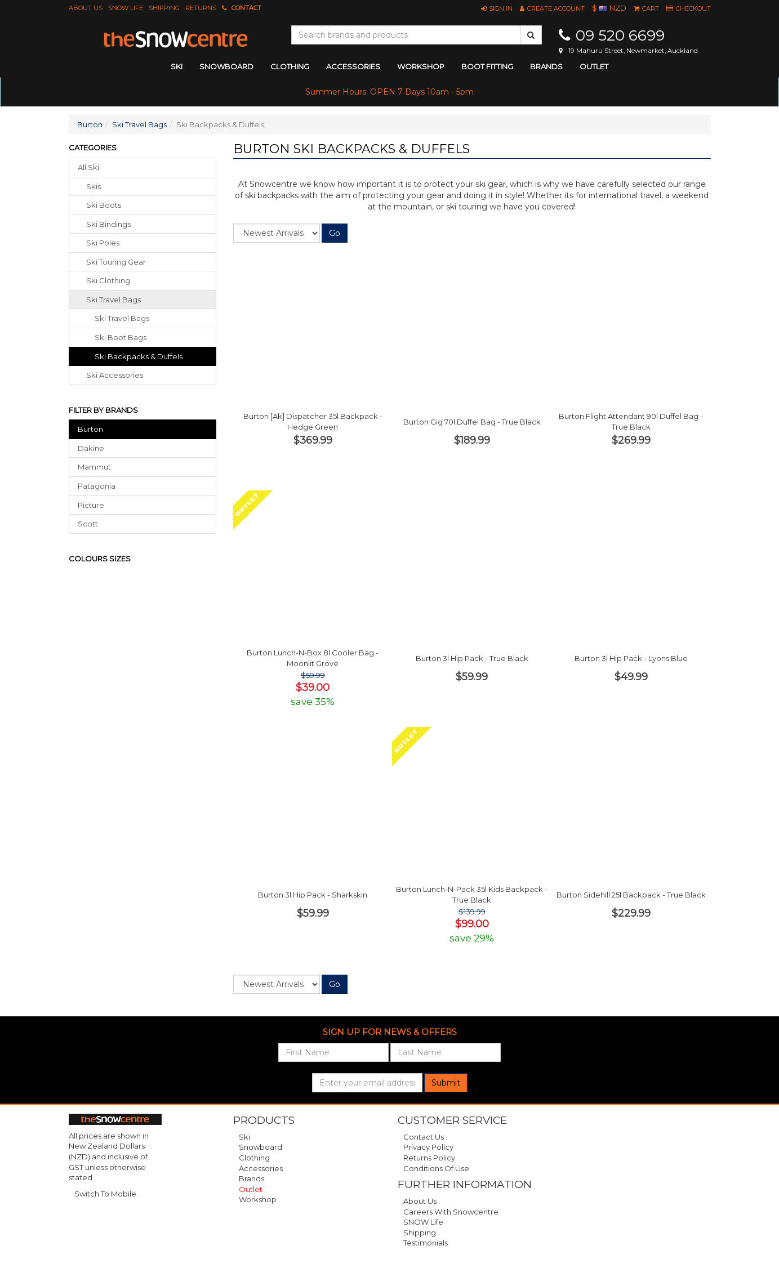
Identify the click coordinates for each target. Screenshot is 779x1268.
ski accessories (114, 374)
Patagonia (96, 485)
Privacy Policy (428, 1146)
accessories (353, 66)
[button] (496, 8)
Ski (244, 1136)
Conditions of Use (436, 1168)
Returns (200, 8)
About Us (86, 8)
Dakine (91, 448)
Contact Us (423, 1136)
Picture (91, 505)
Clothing (254, 1157)
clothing (289, 66)
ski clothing (108, 280)
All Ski (88, 167)
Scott (88, 523)
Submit (445, 1083)
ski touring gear (116, 261)
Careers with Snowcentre (450, 1211)
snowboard (226, 66)
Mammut (94, 466)
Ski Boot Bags (120, 337)
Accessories (261, 1168)
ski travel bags (113, 299)
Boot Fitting (487, 66)
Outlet (594, 66)
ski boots (103, 204)
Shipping (164, 8)
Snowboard (260, 1146)
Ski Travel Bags (139, 124)
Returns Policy (429, 1157)
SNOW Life (125, 8)
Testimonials (425, 1242)
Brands (546, 66)
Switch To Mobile (105, 1193)
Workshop (420, 66)
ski (176, 66)
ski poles (102, 242)
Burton (90, 124)
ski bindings (108, 224)
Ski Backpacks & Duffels (138, 356)
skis (93, 186)
